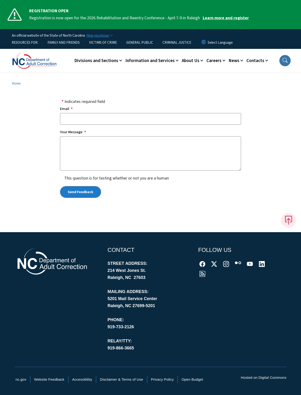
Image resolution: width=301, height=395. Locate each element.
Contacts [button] (255, 60)
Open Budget (192, 379)
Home (16, 83)
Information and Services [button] (150, 60)
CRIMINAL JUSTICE (176, 42)
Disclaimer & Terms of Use (121, 379)
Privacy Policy (162, 379)
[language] (220, 42)
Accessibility (82, 379)
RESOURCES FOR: (25, 42)
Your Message (71, 132)
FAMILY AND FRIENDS (64, 42)
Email (64, 108)
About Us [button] (190, 60)
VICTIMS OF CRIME (103, 42)
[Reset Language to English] (204, 42)
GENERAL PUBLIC (139, 42)
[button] (285, 60)
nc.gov (21, 379)
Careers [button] (214, 60)
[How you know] (99, 35)
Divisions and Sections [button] (96, 60)
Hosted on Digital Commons (263, 377)
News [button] (234, 60)
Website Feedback (49, 379)
